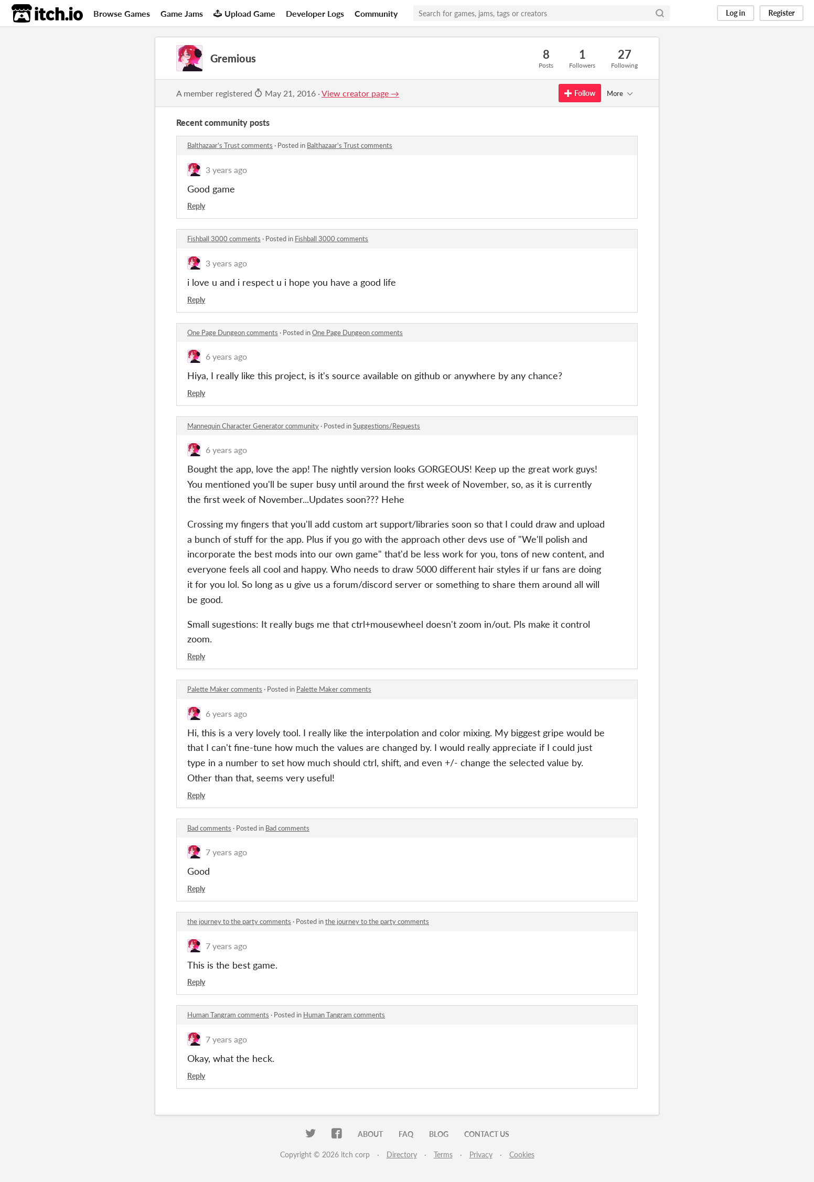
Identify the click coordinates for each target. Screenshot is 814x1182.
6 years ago (226, 356)
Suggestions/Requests (386, 426)
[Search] (660, 13)
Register (781, 12)
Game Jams (181, 13)
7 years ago (226, 852)
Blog (438, 1134)
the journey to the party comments (239, 921)
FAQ (406, 1134)
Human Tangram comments (228, 1015)
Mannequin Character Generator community (253, 426)
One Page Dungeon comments (232, 332)
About (370, 1134)
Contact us (486, 1134)
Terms (443, 1154)
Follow (579, 93)
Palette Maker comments (224, 689)
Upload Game (244, 13)
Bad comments (209, 828)
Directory (402, 1154)
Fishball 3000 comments (224, 238)
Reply (196, 205)
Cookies (521, 1154)
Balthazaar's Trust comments (230, 145)
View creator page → (360, 93)
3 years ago (226, 170)
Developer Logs (315, 13)
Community (376, 13)
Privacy (480, 1154)
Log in (735, 12)
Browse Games (121, 13)
